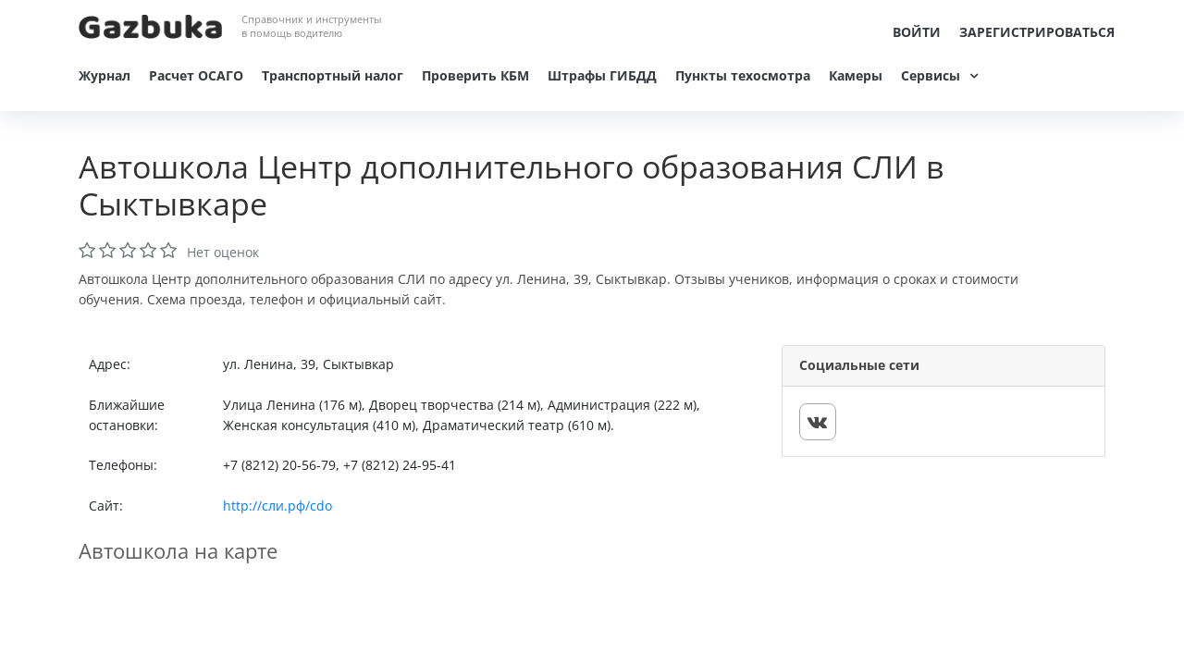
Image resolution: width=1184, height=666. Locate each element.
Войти (917, 32)
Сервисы (930, 75)
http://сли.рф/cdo (277, 505)
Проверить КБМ (475, 75)
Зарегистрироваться (1037, 32)
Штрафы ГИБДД (602, 75)
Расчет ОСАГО (196, 75)
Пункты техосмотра (742, 75)
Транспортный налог (332, 75)
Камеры (855, 75)
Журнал (104, 75)
